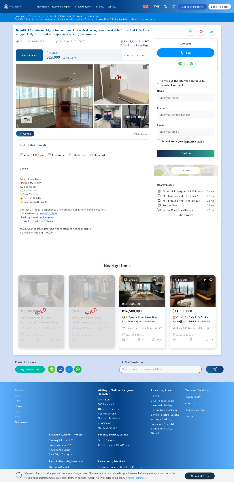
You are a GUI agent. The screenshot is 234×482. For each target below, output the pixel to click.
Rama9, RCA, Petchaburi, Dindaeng (66, 16)
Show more (185, 215)
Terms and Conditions (197, 390)
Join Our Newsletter (131, 362)
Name (160, 90)
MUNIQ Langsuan (107, 427)
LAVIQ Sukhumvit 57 (60, 444)
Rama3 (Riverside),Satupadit (66, 461)
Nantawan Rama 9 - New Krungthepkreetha (122, 466)
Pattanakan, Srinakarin (112, 461)
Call (186, 53)
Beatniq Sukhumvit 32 (61, 440)
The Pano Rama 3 (59, 466)
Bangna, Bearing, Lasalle (113, 434)
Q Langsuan (104, 422)
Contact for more (25, 362)
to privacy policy (194, 141)
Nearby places (165, 184)
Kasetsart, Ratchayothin (164, 405)
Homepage (43, 6)
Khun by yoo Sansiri (60, 449)
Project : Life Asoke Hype (134, 45)
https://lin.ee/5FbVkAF (41, 221)
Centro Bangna (106, 440)
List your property (192, 6)
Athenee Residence (109, 408)
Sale (17, 395)
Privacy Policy (193, 396)
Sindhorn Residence (109, 418)
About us (190, 403)
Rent (17, 400)
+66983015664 (48, 213)
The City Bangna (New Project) (114, 444)
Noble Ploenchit (107, 413)
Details (24, 168)
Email (160, 124)
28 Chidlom (104, 399)
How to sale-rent (195, 409)
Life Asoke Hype (93, 16)
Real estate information (34, 144)
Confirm (186, 153)
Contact (111, 6)
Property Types (84, 6)
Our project (21, 422)
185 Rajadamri (106, 404)
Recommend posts (61, 6)
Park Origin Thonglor (60, 454)
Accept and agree (172, 141)
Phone (161, 107)
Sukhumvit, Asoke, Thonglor (66, 434)
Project (100, 6)
